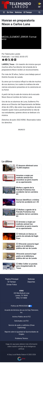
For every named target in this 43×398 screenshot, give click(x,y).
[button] (3, 59)
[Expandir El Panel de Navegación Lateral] (4, 12)
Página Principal (11, 279)
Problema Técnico (21, 338)
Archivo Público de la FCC (21, 317)
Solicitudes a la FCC (21, 321)
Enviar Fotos (12, 284)
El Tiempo (28, 12)
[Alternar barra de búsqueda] (39, 12)
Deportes (31, 282)
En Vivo (10, 12)
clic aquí (13, 344)
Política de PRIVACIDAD (19, 306)
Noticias (18, 12)
